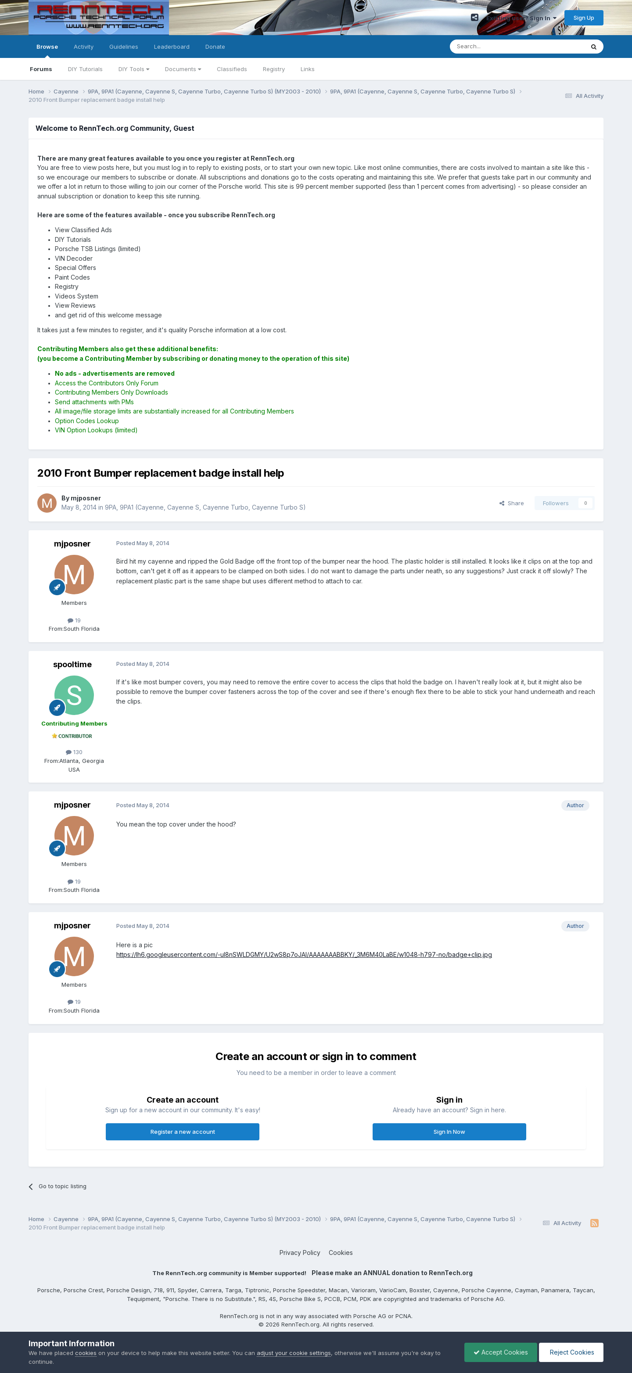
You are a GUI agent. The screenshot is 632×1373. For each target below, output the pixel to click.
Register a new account (183, 1131)
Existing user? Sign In (521, 18)
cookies (86, 1352)
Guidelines (123, 46)
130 (74, 751)
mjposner (72, 543)
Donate (215, 46)
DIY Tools (133, 68)
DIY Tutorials (85, 68)
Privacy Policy (300, 1252)
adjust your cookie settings (294, 1352)
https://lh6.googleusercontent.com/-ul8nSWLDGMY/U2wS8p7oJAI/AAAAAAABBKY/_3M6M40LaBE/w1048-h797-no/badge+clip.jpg (304, 954)
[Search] (494, 47)
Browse (47, 50)
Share (511, 503)
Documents (183, 68)
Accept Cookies (501, 1352)
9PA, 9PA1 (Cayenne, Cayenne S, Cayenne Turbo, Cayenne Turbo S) (205, 507)
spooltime (72, 664)
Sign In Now (449, 1131)
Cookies (341, 1252)
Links (308, 68)
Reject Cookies (571, 1352)
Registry (274, 68)
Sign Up (584, 17)
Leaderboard (172, 46)
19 (74, 620)
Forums (41, 68)
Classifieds (232, 68)
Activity (83, 46)
